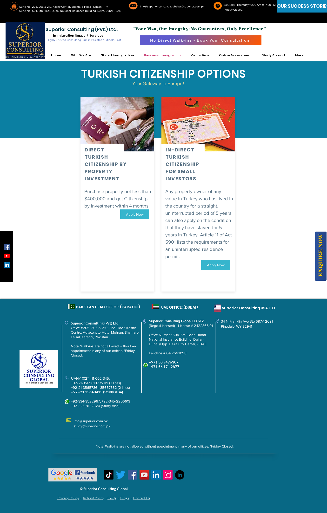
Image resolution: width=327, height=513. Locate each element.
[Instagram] (168, 475)
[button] (81, 55)
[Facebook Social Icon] (7, 247)
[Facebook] (132, 475)
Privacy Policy (68, 498)
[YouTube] (7, 256)
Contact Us (141, 498)
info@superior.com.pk (91, 421)
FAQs (111, 498)
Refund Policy (93, 498)
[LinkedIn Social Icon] (7, 265)
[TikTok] (108, 475)
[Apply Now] (134, 214)
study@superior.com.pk (92, 426)
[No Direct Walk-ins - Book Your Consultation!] (200, 40)
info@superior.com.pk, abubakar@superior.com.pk (172, 6)
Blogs (124, 498)
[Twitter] (120, 475)
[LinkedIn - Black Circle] (179, 475)
